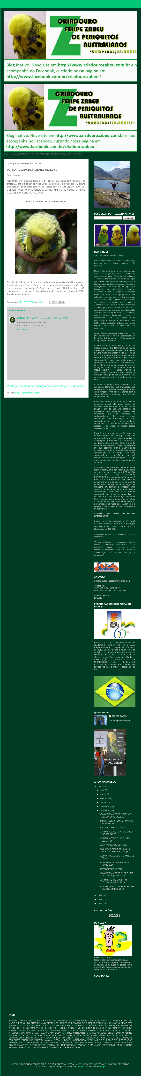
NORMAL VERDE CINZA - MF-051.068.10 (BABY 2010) (114, 881)
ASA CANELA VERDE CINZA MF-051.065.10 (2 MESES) (115, 815)
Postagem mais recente (22, 386)
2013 (100, 903)
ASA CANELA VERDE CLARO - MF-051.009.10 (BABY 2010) (116, 874)
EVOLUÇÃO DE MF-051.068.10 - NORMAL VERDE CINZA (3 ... (115, 850)
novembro (105, 806)
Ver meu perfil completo (120, 720)
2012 (100, 899)
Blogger (101, 1066)
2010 (100, 786)
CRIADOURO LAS (26, 318)
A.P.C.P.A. (118, 523)
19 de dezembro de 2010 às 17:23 (52, 318)
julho (102, 790)
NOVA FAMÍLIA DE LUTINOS (113, 845)
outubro (104, 802)
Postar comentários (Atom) (27, 393)
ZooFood (98, 547)
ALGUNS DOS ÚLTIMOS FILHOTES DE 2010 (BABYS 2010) (116, 887)
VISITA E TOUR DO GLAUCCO (114, 827)
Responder (22, 329)
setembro (104, 798)
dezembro (105, 810)
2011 (100, 895)
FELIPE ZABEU (119, 716)
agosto (103, 794)
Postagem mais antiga (70, 386)
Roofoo (80, 1066)
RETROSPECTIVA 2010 (110, 869)
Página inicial (47, 386)
